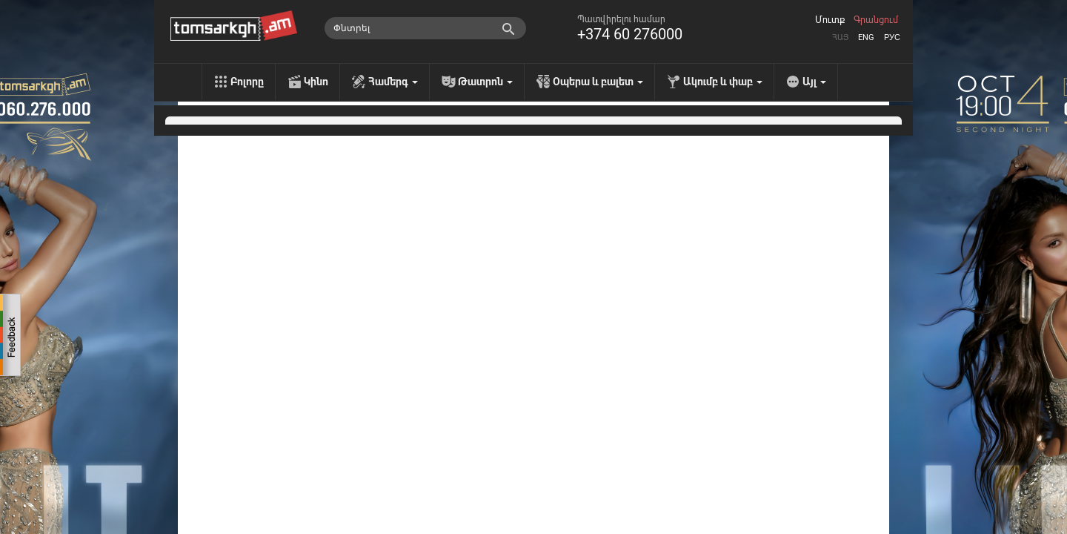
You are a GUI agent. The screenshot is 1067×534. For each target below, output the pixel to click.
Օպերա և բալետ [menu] (598, 82)
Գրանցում (876, 20)
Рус (892, 37)
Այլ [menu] (814, 82)
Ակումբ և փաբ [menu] (722, 82)
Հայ (840, 37)
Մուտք (830, 20)
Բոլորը (247, 82)
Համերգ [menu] (393, 82)
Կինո (316, 82)
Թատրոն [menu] (485, 82)
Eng (866, 37)
